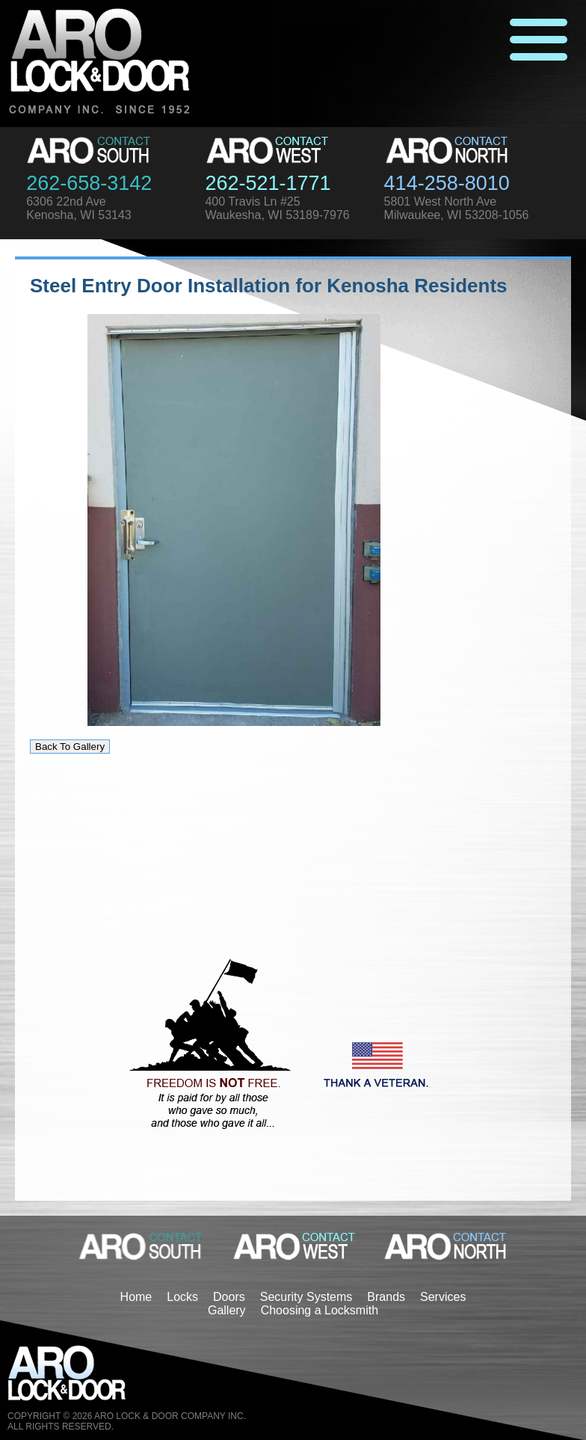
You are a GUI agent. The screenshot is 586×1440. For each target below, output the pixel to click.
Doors (229, 1296)
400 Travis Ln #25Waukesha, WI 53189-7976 (277, 208)
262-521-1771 (267, 183)
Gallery (227, 1310)
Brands (386, 1296)
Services (443, 1296)
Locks (182, 1296)
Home (136, 1296)
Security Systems (306, 1296)
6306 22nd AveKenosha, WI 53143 (79, 208)
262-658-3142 (89, 183)
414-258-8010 (447, 183)
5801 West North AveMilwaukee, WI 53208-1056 (456, 208)
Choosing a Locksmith (319, 1310)
